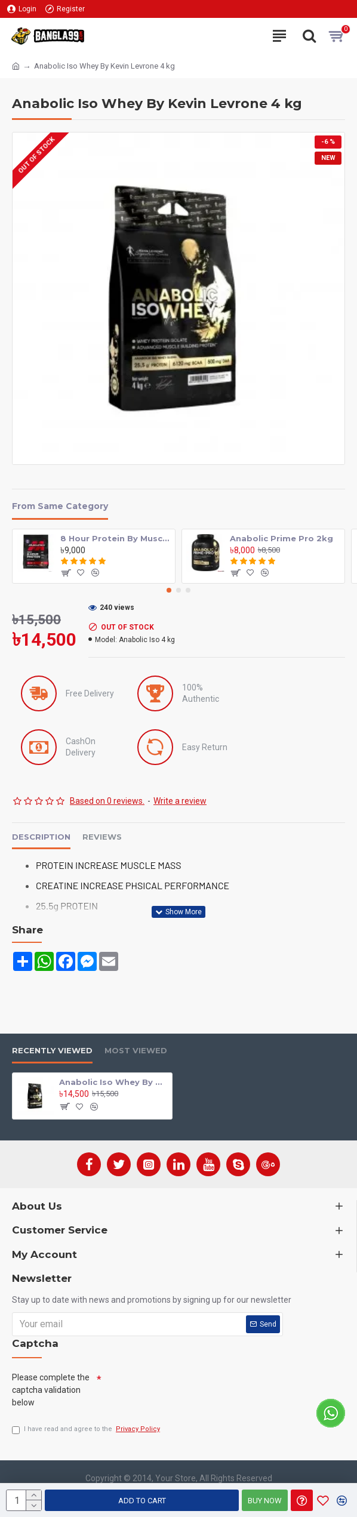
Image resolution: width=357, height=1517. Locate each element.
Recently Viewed (52, 1050)
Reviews (102, 836)
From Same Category (60, 506)
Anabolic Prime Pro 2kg (281, 538)
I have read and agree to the (87, 1429)
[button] (169, 590)
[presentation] (192, 1390)
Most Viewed (135, 1050)
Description (41, 836)
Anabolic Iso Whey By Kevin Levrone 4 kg (113, 1082)
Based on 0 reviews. (107, 801)
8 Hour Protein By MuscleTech (115, 538)
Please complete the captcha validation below (51, 1390)
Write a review (180, 801)
